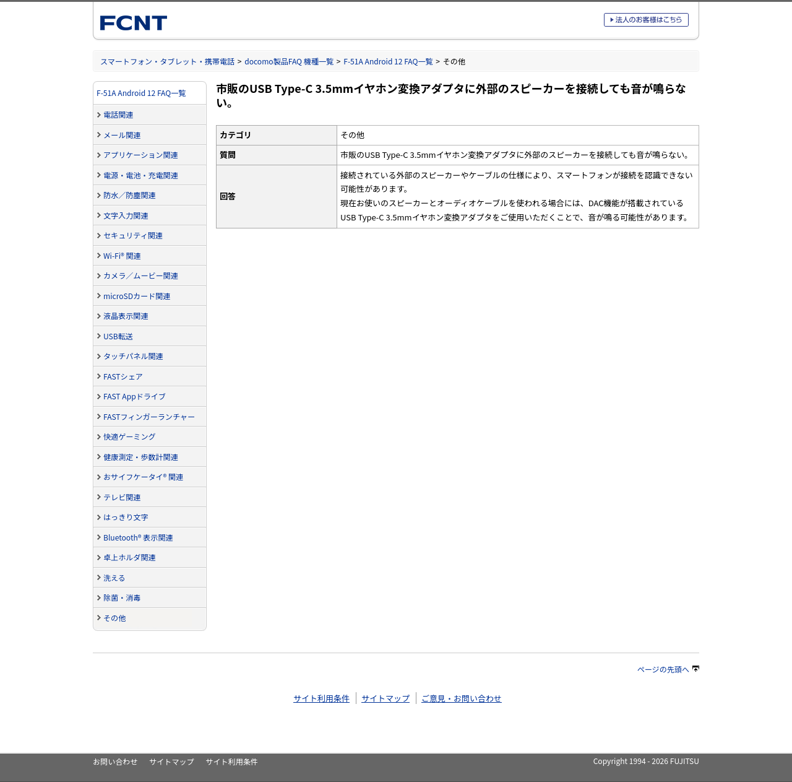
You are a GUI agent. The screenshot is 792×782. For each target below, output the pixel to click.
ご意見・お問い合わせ (461, 698)
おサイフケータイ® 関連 (143, 476)
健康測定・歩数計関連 (140, 456)
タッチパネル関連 (133, 355)
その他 (114, 617)
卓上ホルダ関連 (129, 557)
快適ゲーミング (129, 436)
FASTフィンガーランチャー (149, 416)
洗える (114, 577)
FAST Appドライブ (134, 396)
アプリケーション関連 (140, 154)
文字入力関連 (125, 215)
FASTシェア (123, 376)
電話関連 (118, 114)
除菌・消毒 (121, 597)
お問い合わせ (115, 761)
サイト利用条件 (321, 698)
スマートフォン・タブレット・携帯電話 (167, 61)
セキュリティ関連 (133, 235)
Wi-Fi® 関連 (122, 255)
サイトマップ (385, 698)
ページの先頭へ (668, 669)
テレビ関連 (121, 497)
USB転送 (118, 336)
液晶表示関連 (125, 315)
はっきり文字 (125, 516)
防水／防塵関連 (129, 194)
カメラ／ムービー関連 (140, 275)
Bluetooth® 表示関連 (138, 537)
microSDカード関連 (136, 295)
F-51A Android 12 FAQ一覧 (388, 61)
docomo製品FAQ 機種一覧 (289, 61)
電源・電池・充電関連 (140, 175)
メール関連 (121, 134)
